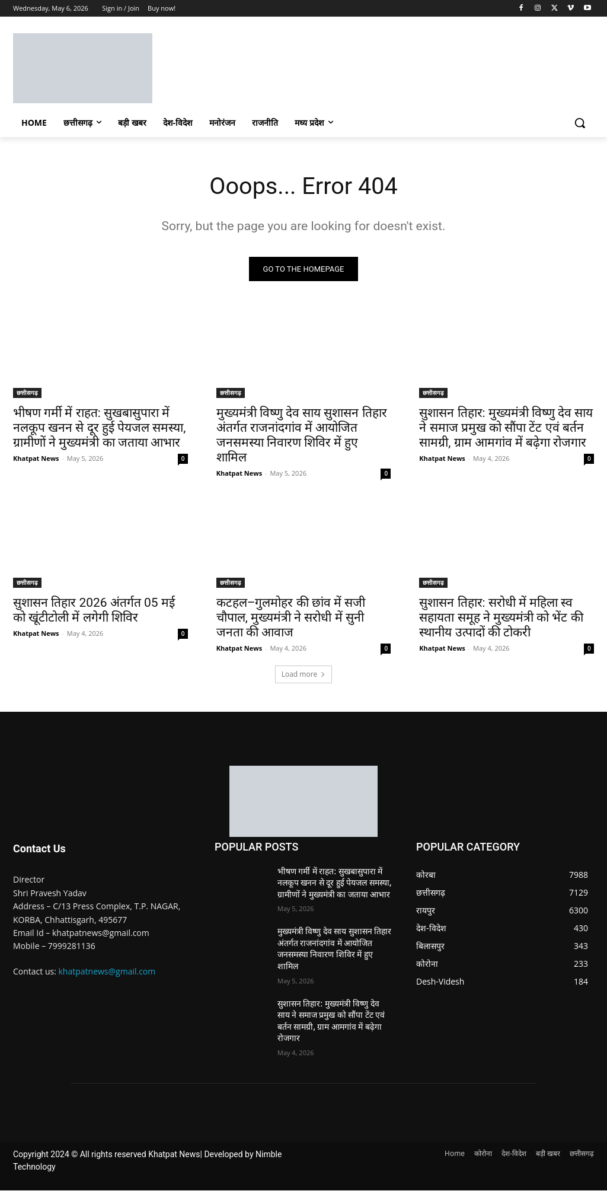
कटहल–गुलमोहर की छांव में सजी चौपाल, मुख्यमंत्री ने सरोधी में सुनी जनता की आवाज (291, 617)
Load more (304, 674)
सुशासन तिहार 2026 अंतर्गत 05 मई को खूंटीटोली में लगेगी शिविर (94, 610)
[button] (580, 123)
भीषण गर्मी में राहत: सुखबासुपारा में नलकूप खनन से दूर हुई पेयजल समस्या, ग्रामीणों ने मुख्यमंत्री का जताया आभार (99, 428)
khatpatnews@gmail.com (107, 971)
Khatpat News (36, 458)
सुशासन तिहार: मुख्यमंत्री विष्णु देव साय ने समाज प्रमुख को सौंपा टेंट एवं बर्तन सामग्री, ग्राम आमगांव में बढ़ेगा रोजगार (506, 428)
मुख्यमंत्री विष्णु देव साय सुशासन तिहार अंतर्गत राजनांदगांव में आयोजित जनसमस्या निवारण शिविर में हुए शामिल (301, 435)
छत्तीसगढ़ (27, 393)
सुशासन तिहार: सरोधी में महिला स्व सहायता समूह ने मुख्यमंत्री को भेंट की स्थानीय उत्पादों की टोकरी (501, 617)
